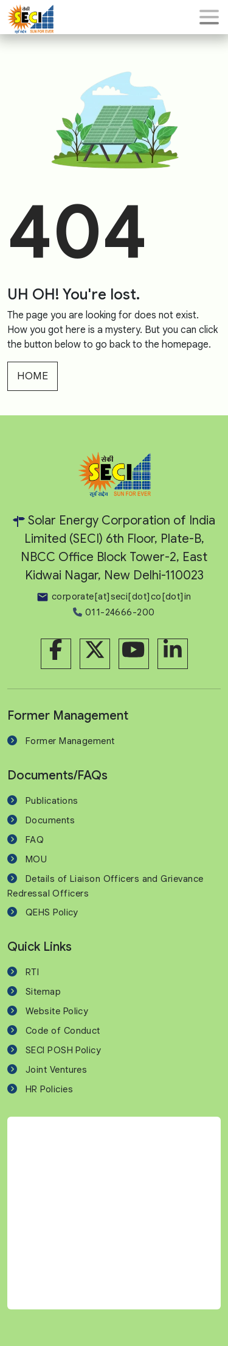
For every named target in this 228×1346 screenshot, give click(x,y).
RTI (32, 972)
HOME (32, 376)
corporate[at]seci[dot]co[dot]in (113, 596)
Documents (50, 820)
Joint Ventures (56, 1069)
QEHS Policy (52, 912)
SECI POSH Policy (63, 1050)
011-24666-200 (113, 612)
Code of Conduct (63, 1030)
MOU (36, 859)
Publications (52, 800)
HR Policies (49, 1089)
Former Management (70, 741)
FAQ (35, 839)
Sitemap (43, 991)
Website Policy (57, 1011)
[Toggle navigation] (209, 17)
